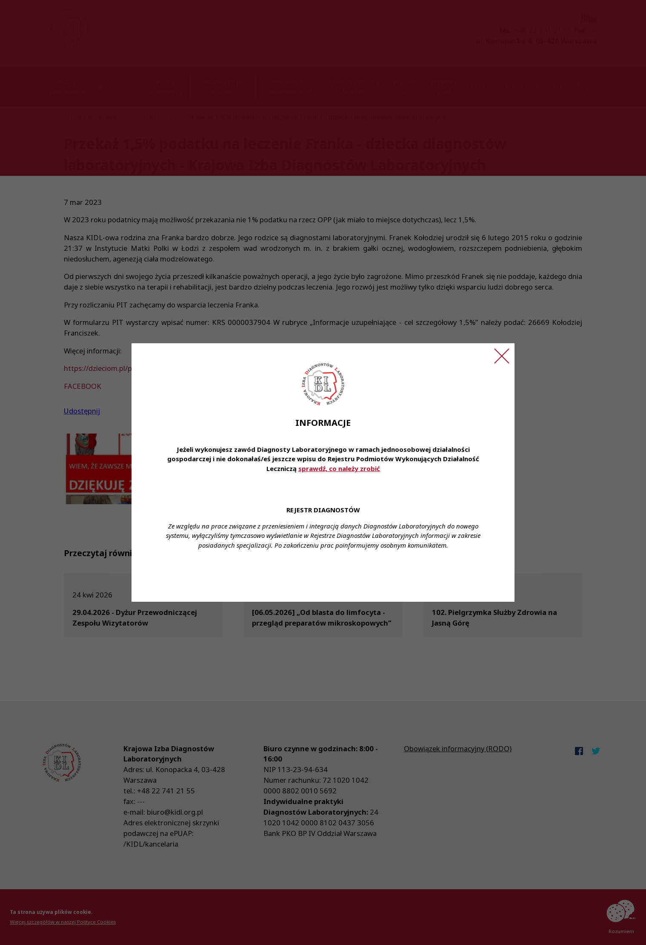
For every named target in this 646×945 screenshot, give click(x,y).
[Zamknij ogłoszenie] (502, 356)
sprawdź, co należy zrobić (339, 468)
